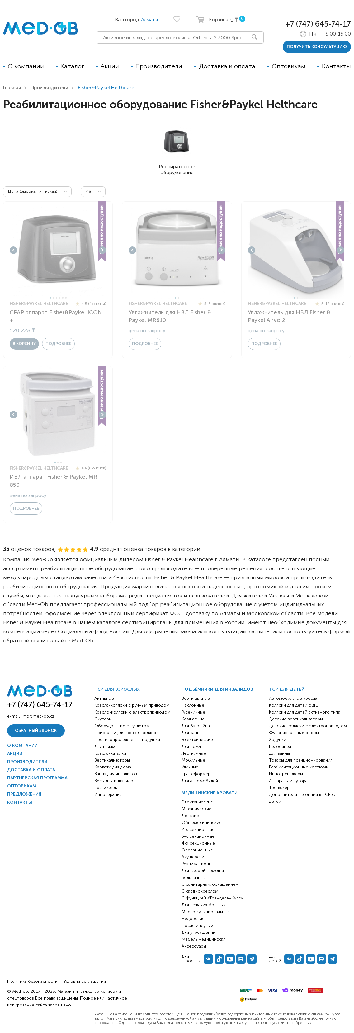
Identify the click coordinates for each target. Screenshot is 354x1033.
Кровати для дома (112, 767)
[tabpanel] (58, 250)
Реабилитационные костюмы (299, 767)
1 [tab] (50, 298)
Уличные (190, 767)
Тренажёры (106, 787)
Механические (196, 808)
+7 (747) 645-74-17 (318, 23)
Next (102, 250)
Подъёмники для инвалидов (217, 689)
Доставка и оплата (227, 66)
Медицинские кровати (210, 793)
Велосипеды (281, 746)
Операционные (197, 850)
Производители (158, 66)
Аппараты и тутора (288, 780)
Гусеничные (193, 712)
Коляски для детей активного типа (304, 712)
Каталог (72, 66)
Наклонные (193, 705)
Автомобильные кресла (293, 698)
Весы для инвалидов (114, 780)
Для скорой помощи (203, 870)
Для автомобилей (200, 780)
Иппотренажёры (286, 774)
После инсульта (198, 925)
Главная (12, 87)
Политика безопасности (32, 981)
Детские (190, 815)
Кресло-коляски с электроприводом (132, 712)
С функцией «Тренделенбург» (212, 898)
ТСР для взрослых (117, 689)
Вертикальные (196, 698)
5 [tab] (63, 298)
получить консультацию (317, 46)
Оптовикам (288, 66)
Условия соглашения (85, 981)
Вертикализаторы (112, 760)
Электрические (197, 739)
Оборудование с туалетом (121, 725)
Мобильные (193, 760)
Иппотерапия (108, 794)
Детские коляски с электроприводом (308, 725)
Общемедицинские (202, 822)
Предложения (24, 794)
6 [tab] (66, 298)
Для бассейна (196, 725)
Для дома (191, 746)
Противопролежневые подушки (127, 739)
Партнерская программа (37, 778)
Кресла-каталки (110, 753)
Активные (104, 698)
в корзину (24, 343)
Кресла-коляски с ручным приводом (131, 705)
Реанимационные (199, 863)
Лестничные (194, 753)
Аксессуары (194, 946)
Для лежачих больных (204, 905)
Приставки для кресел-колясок (126, 732)
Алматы (149, 19)
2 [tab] (53, 298)
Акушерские (194, 857)
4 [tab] (59, 298)
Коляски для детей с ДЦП (295, 705)
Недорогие (193, 918)
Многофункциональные (206, 911)
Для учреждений (198, 932)
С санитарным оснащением (210, 884)
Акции (110, 66)
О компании (26, 66)
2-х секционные (198, 829)
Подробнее (58, 343)
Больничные (194, 877)
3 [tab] (56, 298)
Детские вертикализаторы (296, 719)
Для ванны (192, 732)
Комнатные (193, 719)
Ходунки (277, 739)
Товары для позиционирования (301, 760)
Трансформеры (197, 774)
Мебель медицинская (203, 939)
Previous (13, 250)
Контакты (336, 66)
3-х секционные (198, 836)
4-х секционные (198, 843)
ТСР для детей (286, 689)
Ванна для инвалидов (115, 774)
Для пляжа (105, 746)
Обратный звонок (36, 730)
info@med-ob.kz (38, 716)
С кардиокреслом (200, 891)
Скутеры (103, 719)
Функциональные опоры (294, 732)
